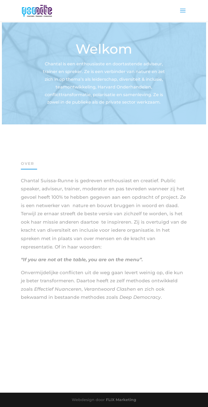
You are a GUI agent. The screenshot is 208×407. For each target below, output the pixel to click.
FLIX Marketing (121, 399)
